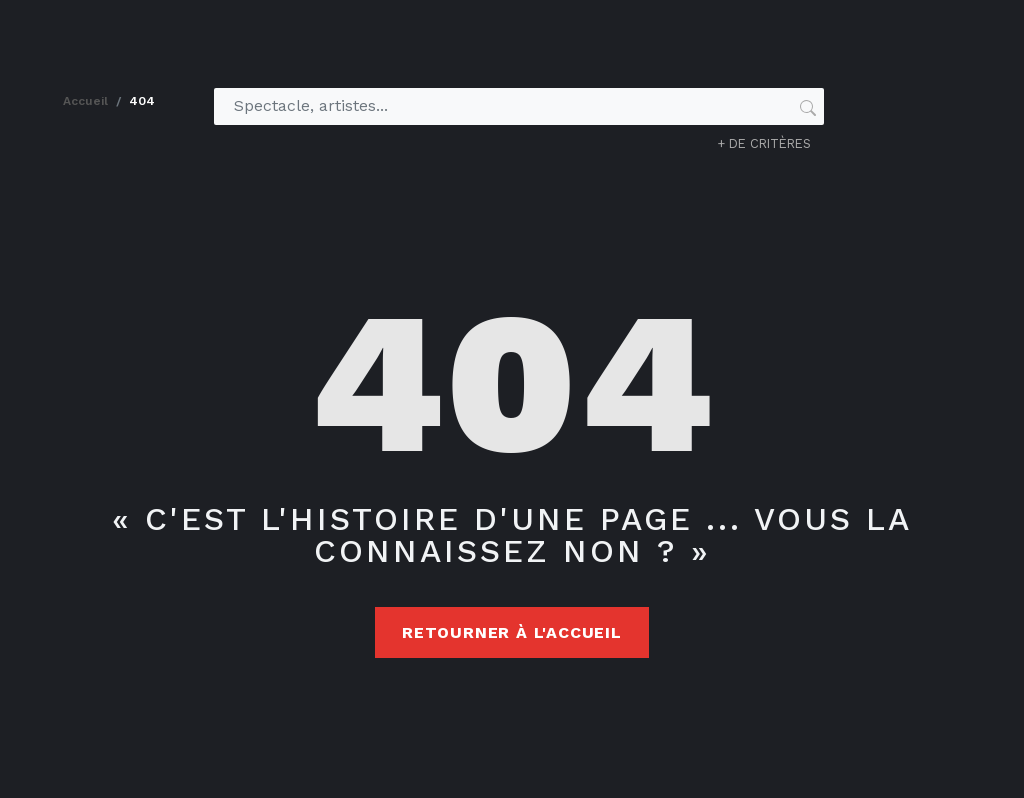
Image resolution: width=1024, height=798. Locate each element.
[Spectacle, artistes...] (511, 106)
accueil (85, 101)
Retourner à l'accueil (512, 632)
